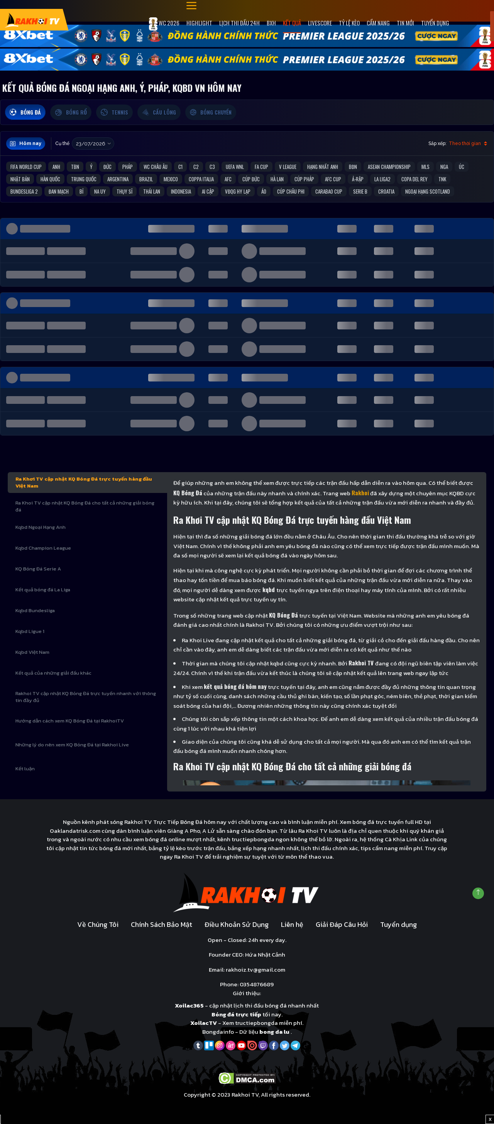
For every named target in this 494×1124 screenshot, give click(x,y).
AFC (228, 179)
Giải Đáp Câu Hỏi (342, 924)
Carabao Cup (328, 191)
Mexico (171, 179)
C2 (196, 166)
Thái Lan (151, 191)
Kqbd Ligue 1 (29, 631)
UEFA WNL (235, 166)
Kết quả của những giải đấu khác (53, 673)
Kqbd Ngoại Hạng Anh (40, 527)
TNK (442, 179)
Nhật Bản (20, 179)
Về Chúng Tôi (97, 924)
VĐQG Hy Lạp (237, 191)
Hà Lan (277, 179)
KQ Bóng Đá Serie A (38, 568)
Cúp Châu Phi (291, 191)
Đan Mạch (59, 191)
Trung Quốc (83, 179)
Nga (444, 166)
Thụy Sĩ (124, 191)
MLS (425, 166)
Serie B (360, 191)
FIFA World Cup (26, 166)
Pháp (127, 166)
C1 (180, 166)
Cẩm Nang (378, 23)
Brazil (146, 179)
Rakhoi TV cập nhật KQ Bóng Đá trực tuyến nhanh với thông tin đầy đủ (85, 697)
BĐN (353, 166)
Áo (263, 191)
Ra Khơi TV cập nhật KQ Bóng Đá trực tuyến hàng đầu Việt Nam (83, 482)
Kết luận (25, 768)
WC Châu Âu (155, 166)
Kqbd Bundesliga (35, 610)
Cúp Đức (251, 179)
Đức (107, 166)
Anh (56, 166)
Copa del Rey (414, 179)
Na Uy (100, 191)
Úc (461, 166)
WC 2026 (164, 23)
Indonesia (181, 191)
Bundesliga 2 (24, 191)
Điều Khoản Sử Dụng (237, 924)
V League (287, 166)
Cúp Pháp (304, 179)
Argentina (118, 179)
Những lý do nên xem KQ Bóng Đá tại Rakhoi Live (72, 744)
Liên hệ (292, 924)
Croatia (386, 191)
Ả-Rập (358, 179)
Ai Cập (208, 191)
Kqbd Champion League (43, 548)
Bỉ (81, 191)
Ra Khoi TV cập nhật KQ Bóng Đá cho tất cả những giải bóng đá (84, 506)
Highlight (199, 23)
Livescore (320, 23)
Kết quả (292, 23)
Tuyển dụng (435, 23)
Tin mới (405, 23)
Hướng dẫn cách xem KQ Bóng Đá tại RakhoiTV (69, 720)
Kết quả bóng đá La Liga (42, 589)
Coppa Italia (201, 179)
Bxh (271, 23)
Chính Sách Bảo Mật (161, 924)
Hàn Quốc (50, 179)
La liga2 (382, 179)
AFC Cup (333, 179)
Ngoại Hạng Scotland (427, 191)
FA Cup (261, 166)
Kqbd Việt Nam (32, 652)
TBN (75, 166)
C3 (212, 166)
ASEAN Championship (389, 166)
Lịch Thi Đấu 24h (239, 23)
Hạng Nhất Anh (322, 166)
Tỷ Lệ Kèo (349, 23)
